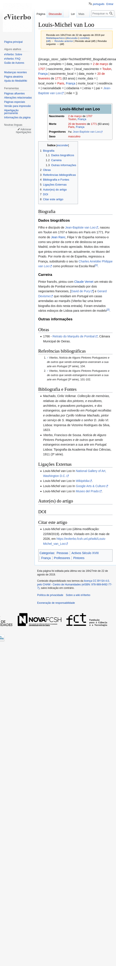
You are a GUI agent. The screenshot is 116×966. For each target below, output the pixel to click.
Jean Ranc (58, 237)
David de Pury (80, 291)
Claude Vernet (84, 281)
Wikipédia (82, 481)
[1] (96, 265)
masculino (74, 136)
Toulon (106, 69)
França (43, 73)
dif (48, 41)
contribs (84, 38)
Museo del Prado (87, 491)
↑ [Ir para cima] (47, 357)
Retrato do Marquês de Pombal (73, 336)
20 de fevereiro (77, 124)
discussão (72, 38)
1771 (58, 78)
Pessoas (62, 553)
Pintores (78, 558)
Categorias (47, 553)
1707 (41, 69)
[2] (108, 309)
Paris (60, 83)
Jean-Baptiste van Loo (86, 131)
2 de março (100, 64)
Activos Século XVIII (85, 553)
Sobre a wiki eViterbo (78, 595)
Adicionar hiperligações (23, 131)
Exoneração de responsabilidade (56, 602)
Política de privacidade (50, 595)
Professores (62, 558)
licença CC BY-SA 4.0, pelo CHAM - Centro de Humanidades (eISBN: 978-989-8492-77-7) (74, 584)
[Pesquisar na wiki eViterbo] (102, 13)
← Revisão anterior (62, 41)
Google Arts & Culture (90, 486)
